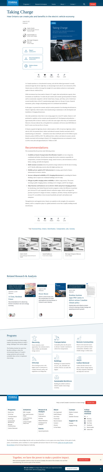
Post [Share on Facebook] (58, 76)
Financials (57, 419)
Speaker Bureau (73, 416)
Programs (26, 4)
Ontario (44, 229)
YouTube (88, 423)
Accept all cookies (72, 468)
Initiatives (27, 410)
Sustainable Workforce (11, 421)
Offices (71, 414)
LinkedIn (88, 421)
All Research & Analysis (42, 423)
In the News (57, 427)
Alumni (56, 425)
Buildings (10, 419)
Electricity (11, 412)
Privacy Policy (41, 469)
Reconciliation (58, 421)
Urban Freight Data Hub (27, 422)
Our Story (56, 416)
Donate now (90, 402)
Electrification (51, 229)
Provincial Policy (36, 229)
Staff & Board (57, 414)
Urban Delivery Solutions (27, 418)
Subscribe (88, 429)
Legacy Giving (73, 425)
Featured (41, 414)
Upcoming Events (43, 431)
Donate (93, 4)
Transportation (60, 229)
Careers (56, 423)
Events (54, 4)
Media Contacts (73, 412)
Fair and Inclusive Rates (28, 415)
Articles (40, 418)
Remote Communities (12, 425)
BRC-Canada (26, 412)
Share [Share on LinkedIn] (51, 76)
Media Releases (43, 420)
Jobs (67, 229)
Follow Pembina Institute (87, 412)
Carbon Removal (12, 428)
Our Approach (58, 412)
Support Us (73, 421)
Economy (72, 229)
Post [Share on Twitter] (38, 76)
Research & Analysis (41, 4)
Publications (42, 416)
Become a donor (83, 460)
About (62, 4)
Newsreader (89, 427)
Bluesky (87, 418)
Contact (72, 4)
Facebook (88, 425)
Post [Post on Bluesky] (45, 76)
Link (64, 76)
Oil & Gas (10, 414)
